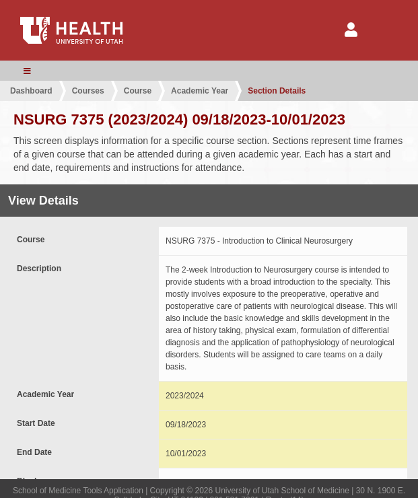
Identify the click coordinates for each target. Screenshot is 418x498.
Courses (88, 91)
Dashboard (31, 91)
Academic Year (199, 91)
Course (137, 91)
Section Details (277, 91)
